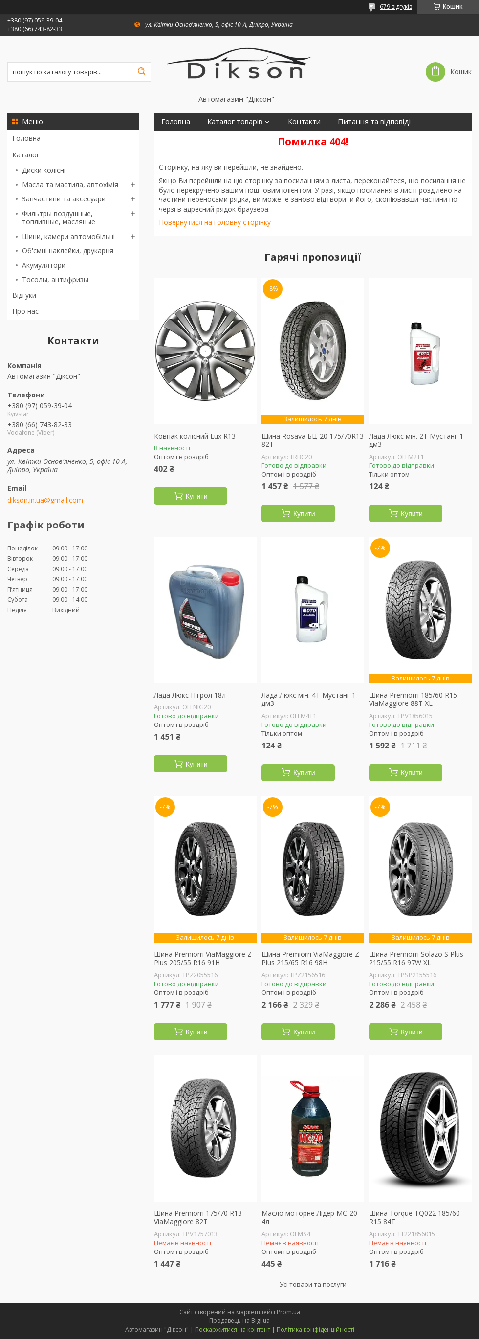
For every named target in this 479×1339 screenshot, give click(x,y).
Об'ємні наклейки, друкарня (67, 250)
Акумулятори (43, 265)
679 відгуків (396, 6)
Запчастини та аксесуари (64, 198)
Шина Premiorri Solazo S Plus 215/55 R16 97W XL (416, 958)
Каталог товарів (234, 121)
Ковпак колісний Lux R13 (195, 436)
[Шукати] (141, 72)
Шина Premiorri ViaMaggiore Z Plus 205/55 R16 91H (203, 958)
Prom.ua (288, 1312)
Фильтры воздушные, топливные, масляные (58, 218)
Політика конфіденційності (315, 1329)
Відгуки (24, 295)
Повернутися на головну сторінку (215, 222)
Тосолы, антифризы (55, 279)
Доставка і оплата (192, 139)
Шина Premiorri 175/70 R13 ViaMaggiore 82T (198, 1217)
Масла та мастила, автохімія (70, 184)
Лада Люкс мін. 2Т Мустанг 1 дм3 (416, 440)
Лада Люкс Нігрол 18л (190, 695)
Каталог (26, 154)
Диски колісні (43, 170)
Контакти (304, 121)
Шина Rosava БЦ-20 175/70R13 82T (312, 440)
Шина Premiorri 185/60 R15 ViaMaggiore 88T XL (413, 699)
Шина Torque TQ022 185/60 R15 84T (414, 1217)
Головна (26, 138)
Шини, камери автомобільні (68, 236)
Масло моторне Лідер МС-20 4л (309, 1217)
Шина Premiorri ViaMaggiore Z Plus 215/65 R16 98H (310, 958)
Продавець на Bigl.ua (239, 1321)
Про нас (25, 311)
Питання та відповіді (374, 121)
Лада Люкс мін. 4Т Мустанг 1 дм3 (308, 699)
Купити (197, 496)
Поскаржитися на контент (232, 1329)
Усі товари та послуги (313, 1284)
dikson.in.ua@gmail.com (45, 500)
